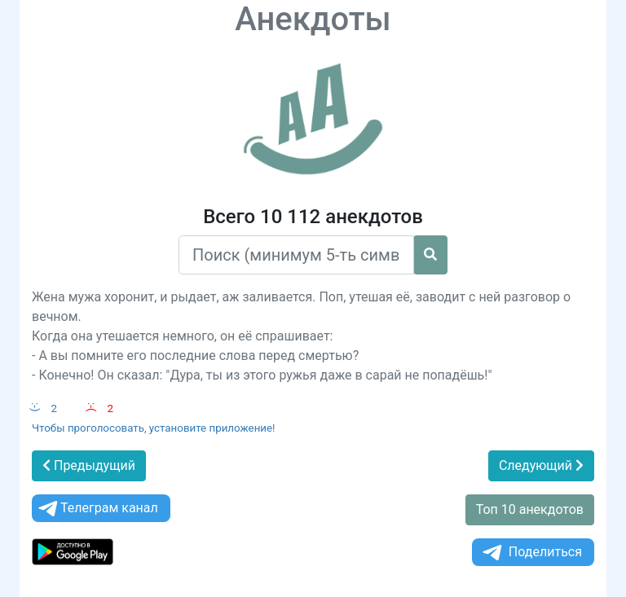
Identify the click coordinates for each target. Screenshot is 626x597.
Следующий (541, 465)
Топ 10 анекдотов (530, 509)
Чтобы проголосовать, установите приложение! (154, 428)
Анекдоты (313, 19)
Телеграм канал (97, 508)
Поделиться (531, 552)
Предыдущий (88, 465)
